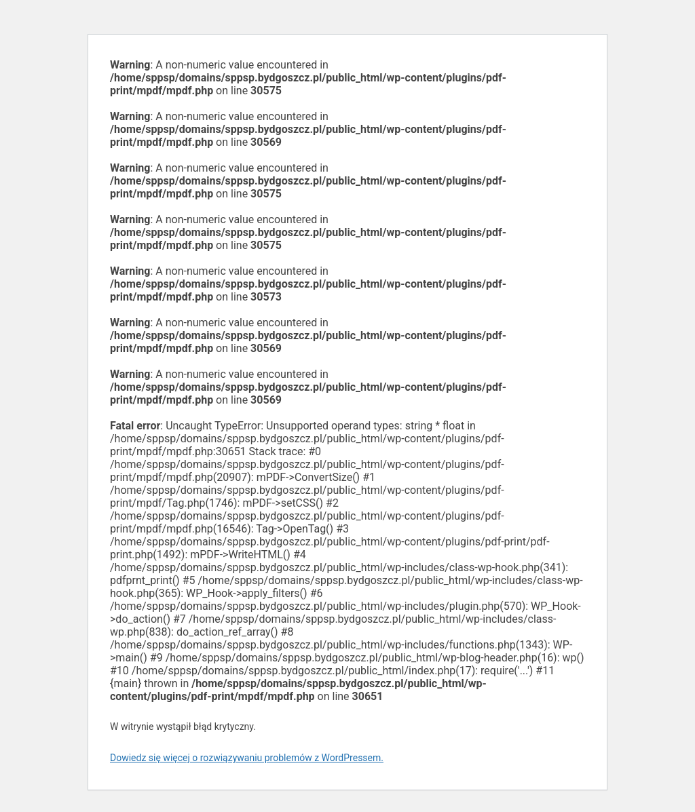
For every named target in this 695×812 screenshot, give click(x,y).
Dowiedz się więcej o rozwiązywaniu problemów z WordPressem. (246, 757)
